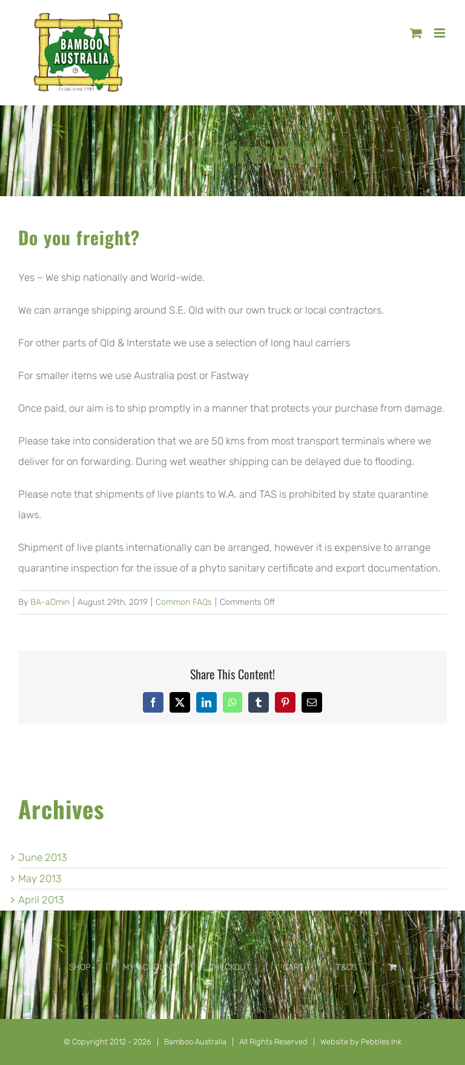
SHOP (80, 967)
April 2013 (41, 900)
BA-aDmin (50, 602)
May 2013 (40, 878)
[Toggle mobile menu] (440, 33)
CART (293, 967)
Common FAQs (184, 602)
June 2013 (42, 857)
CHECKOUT (229, 967)
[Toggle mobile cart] (416, 33)
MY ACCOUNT (149, 967)
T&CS (346, 967)
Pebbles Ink (381, 1041)
